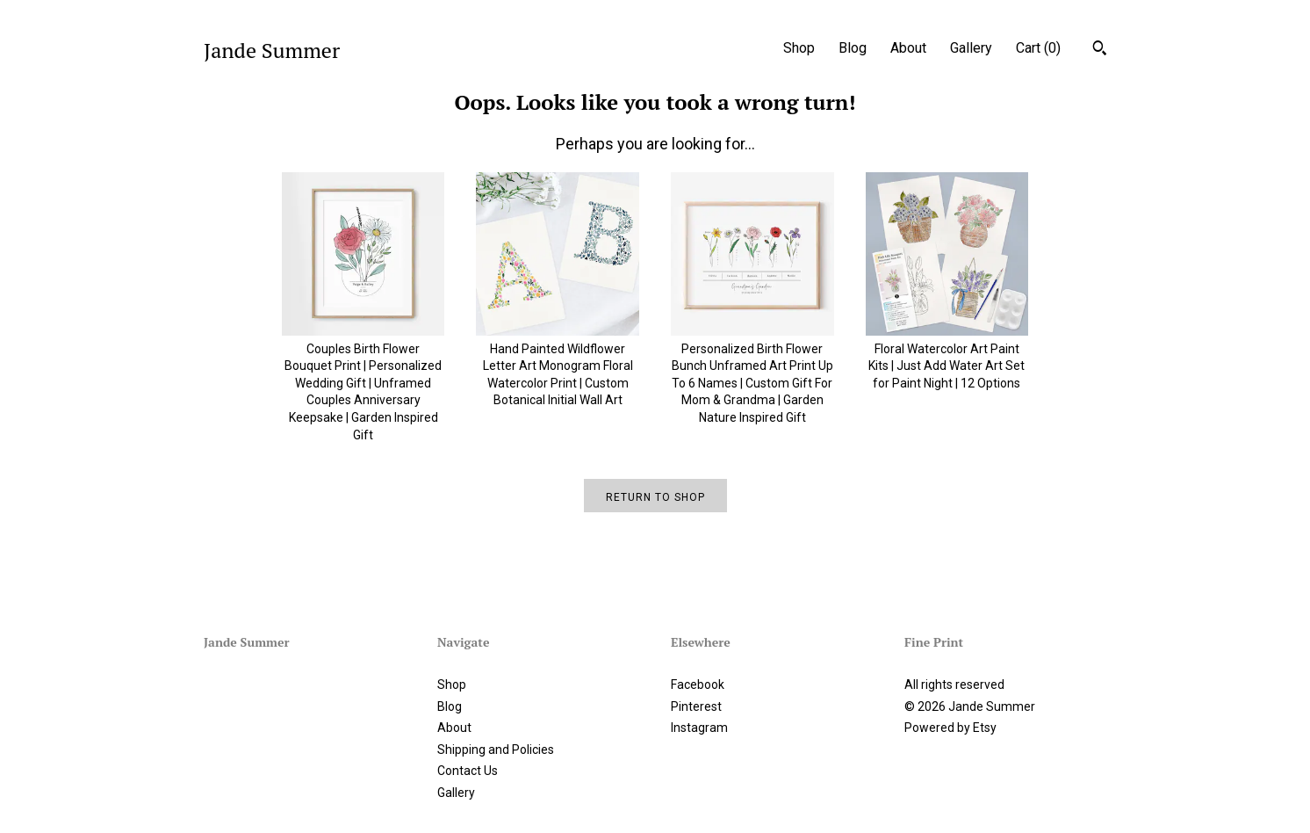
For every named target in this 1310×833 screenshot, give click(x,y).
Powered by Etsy (950, 728)
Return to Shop (655, 497)
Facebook (697, 684)
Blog (853, 48)
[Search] (1099, 50)
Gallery (971, 48)
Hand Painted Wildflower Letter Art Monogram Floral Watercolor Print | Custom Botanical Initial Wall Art (557, 365)
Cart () (1038, 48)
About (908, 48)
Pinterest (696, 706)
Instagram (699, 728)
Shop (799, 48)
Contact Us (467, 771)
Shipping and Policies (495, 749)
